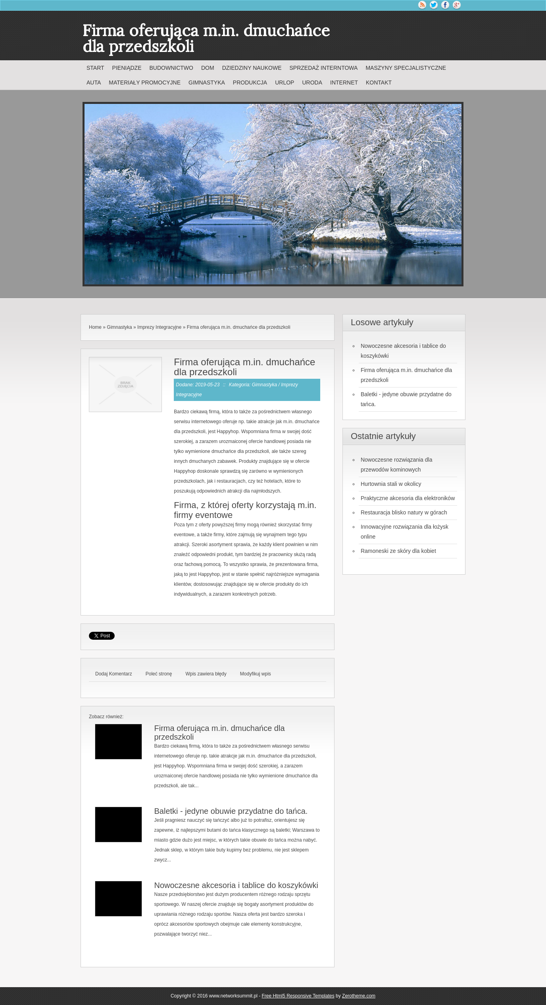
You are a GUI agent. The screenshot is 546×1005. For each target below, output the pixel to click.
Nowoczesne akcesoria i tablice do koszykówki (236, 885)
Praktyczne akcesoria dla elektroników (408, 498)
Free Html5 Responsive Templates (298, 996)
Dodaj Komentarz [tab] (113, 674)
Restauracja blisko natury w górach (404, 512)
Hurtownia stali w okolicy (391, 484)
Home (95, 327)
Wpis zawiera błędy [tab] (205, 674)
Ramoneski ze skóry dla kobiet (398, 551)
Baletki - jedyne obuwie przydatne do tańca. (231, 811)
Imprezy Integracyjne (159, 327)
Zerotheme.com (358, 996)
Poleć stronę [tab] (159, 674)
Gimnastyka (119, 327)
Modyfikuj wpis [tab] (255, 674)
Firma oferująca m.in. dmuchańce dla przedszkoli (238, 327)
